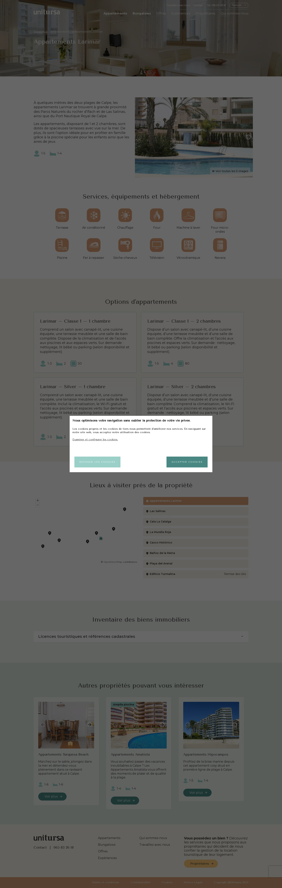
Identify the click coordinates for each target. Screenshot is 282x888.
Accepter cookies (187, 462)
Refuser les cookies (97, 462)
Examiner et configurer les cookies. (95, 439)
